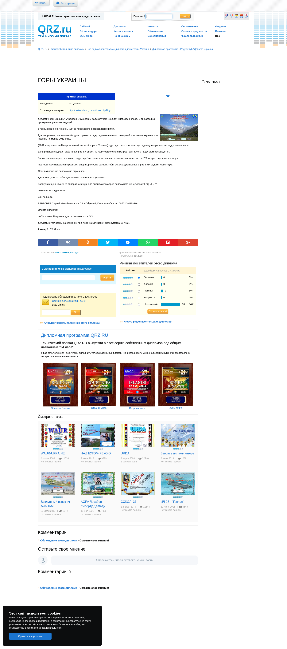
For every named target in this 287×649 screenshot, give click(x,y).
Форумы (220, 26)
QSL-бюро (86, 35)
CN (241, 17)
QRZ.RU (42, 49)
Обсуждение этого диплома (58, 540)
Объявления (155, 31)
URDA (125, 453)
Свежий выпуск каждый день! (69, 300)
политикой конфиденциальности (44, 628)
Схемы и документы (194, 31)
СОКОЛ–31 (129, 501)
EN (226, 17)
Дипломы (120, 26)
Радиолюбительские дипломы (67, 49)
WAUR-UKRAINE (53, 453)
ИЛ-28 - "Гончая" (172, 501)
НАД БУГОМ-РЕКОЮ (96, 453)
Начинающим (122, 35)
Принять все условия (30, 636)
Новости (153, 26)
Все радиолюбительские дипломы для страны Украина (118, 49)
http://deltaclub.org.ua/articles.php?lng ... (91, 110)
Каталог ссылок (124, 31)
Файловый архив (192, 35)
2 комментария (129, 461)
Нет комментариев (51, 461)
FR (231, 17)
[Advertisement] (143, 63)
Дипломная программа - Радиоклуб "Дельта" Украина (182, 49)
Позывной (139, 16)
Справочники (189, 26)
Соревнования (157, 35)
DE (236, 17)
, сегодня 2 (68, 252)
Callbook (85, 26)
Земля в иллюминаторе (177, 453)
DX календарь (88, 31)
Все (217, 35)
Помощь (220, 31)
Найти (185, 16)
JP (247, 17)
